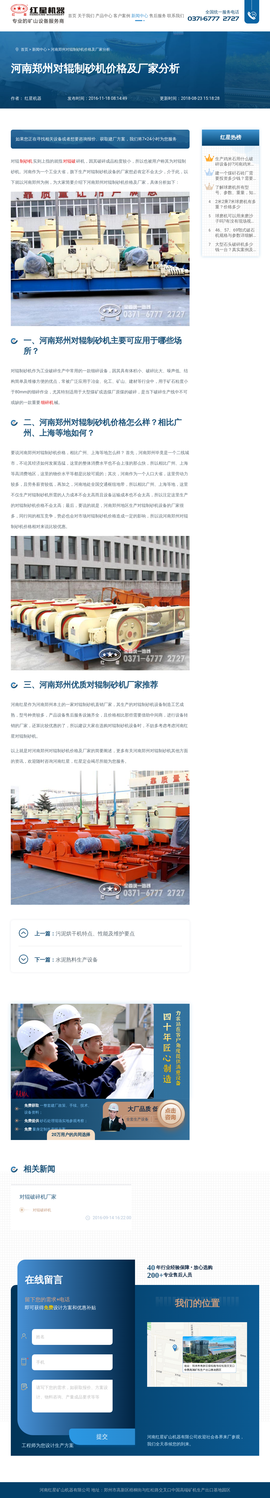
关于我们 (86, 15)
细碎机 (47, 402)
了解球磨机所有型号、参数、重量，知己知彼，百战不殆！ (234, 190)
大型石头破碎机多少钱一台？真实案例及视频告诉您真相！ (234, 247)
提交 (102, 1436)
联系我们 (175, 15)
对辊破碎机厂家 (38, 1197)
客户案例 (121, 15)
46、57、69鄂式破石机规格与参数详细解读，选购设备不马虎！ (235, 233)
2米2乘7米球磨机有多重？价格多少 (235, 204)
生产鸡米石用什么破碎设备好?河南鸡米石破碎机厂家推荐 (235, 161)
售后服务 (157, 15)
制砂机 (26, 161)
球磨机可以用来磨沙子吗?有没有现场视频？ (234, 218)
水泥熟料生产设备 (77, 960)
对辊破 (69, 161)
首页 (72, 15)
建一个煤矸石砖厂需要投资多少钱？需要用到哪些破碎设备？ (234, 176)
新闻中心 (139, 15)
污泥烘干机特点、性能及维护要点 (95, 933)
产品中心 (103, 15)
